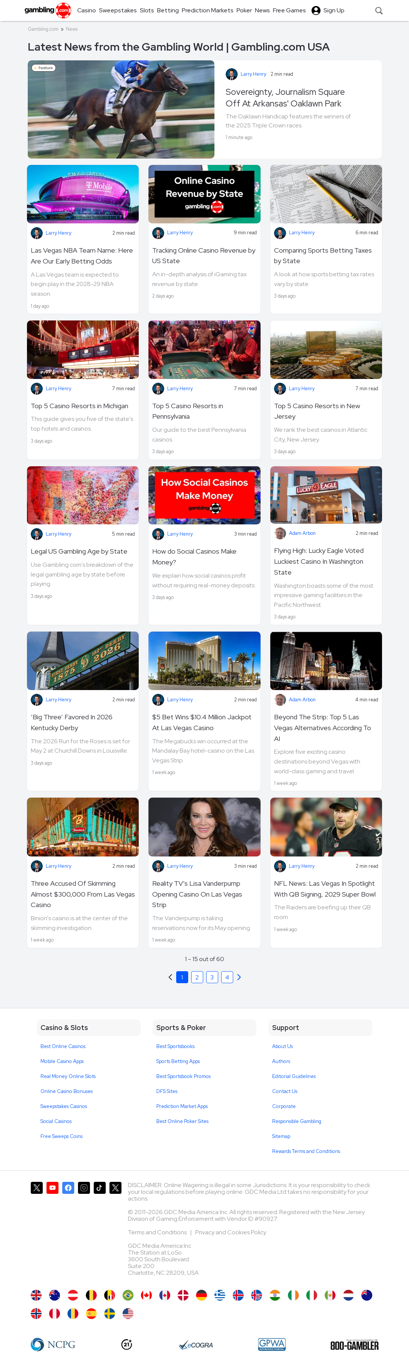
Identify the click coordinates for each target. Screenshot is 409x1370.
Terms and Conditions (158, 1232)
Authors (281, 1061)
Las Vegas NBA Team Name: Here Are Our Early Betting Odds (82, 255)
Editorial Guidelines (294, 1076)
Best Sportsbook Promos (183, 1076)
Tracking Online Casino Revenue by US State (203, 255)
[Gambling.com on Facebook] (68, 1232)
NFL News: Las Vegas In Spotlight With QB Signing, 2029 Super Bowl (325, 888)
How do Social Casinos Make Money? (194, 556)
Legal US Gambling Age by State (79, 551)
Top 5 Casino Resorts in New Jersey (317, 411)
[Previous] (239, 977)
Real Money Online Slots (68, 1076)
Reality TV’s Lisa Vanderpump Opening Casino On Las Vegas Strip (197, 894)
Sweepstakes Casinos (63, 1106)
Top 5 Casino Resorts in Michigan (79, 405)
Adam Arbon (302, 533)
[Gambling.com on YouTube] (52, 1232)
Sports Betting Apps (178, 1061)
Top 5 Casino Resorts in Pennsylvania (187, 411)
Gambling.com (43, 29)
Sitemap (281, 1136)
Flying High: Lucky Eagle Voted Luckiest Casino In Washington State (319, 561)
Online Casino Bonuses (66, 1091)
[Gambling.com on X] (37, 1232)
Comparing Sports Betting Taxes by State (323, 255)
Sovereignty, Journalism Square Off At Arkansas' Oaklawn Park (285, 97)
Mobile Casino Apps (62, 1061)
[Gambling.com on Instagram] (84, 1232)
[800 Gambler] (355, 1344)
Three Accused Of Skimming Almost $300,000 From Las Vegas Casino (83, 894)
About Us (282, 1046)
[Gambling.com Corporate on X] (115, 1232)
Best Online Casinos (62, 1046)
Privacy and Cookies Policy (230, 1232)
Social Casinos (56, 1121)
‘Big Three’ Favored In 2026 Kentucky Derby (71, 722)
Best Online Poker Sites (182, 1121)
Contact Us (284, 1091)
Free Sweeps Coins (61, 1136)
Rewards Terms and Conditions (306, 1151)
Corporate (284, 1106)
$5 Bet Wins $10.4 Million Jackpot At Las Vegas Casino (202, 722)
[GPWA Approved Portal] (272, 1344)
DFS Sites (166, 1091)
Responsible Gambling (296, 1121)
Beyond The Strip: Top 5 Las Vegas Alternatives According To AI (322, 728)
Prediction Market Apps (182, 1106)
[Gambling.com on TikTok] (100, 1232)
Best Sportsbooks (175, 1046)
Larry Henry (253, 74)
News (72, 29)
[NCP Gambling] (53, 1344)
